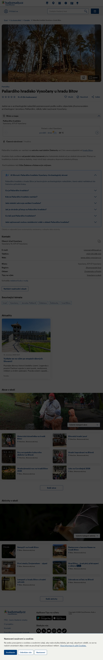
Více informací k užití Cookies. (73, 645)
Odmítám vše (26, 652)
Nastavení (40, 652)
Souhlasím (10, 652)
